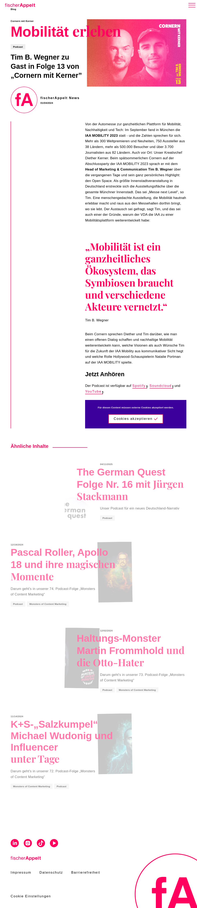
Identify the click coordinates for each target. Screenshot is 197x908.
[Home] (19, 4)
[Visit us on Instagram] (28, 844)
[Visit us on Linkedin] (15, 844)
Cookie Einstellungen (31, 896)
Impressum (21, 872)
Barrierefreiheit (85, 872)
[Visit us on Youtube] (54, 844)
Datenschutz (51, 872)
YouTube (94, 391)
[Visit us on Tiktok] (41, 844)
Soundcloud (161, 386)
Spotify (139, 386)
